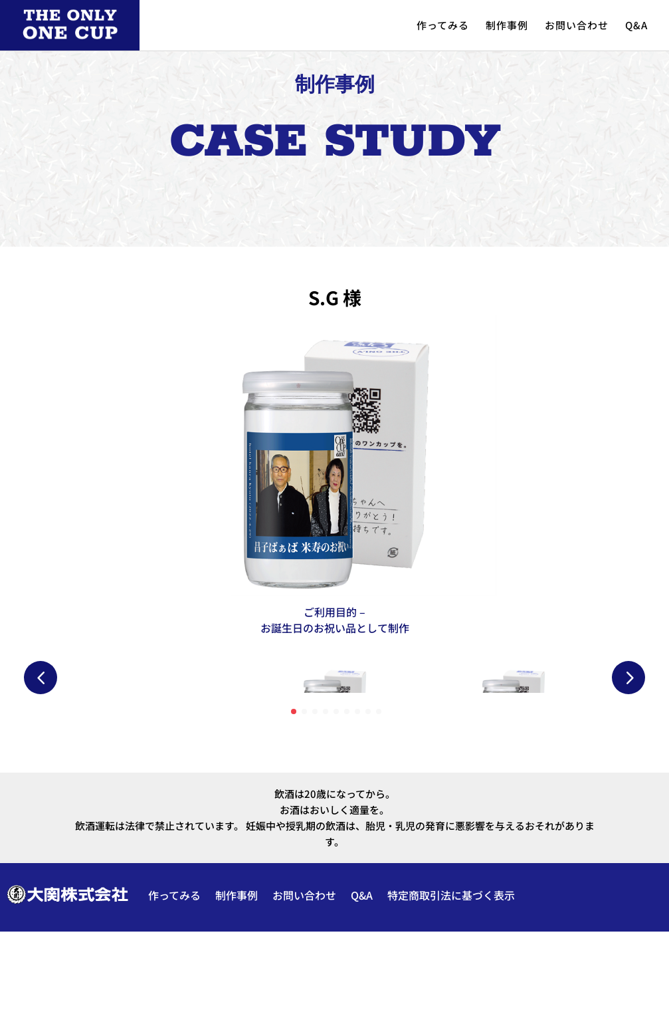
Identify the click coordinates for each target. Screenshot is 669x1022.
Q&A (636, 25)
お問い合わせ (577, 25)
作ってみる (443, 25)
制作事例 (507, 25)
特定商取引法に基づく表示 (451, 985)
